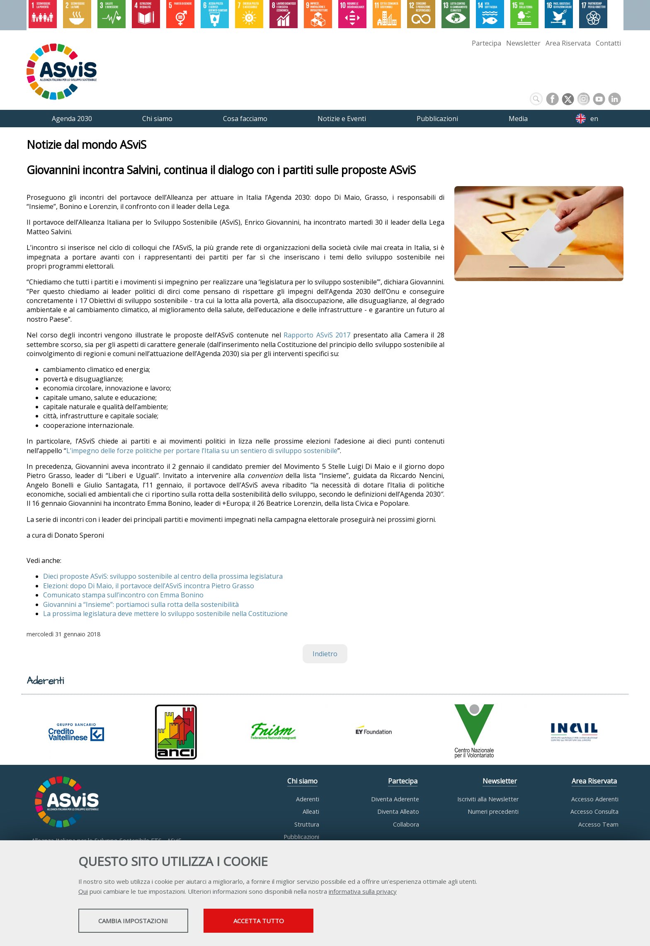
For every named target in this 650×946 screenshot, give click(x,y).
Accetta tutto (293, 921)
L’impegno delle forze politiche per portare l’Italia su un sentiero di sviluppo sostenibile (201, 450)
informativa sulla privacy (363, 892)
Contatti (608, 43)
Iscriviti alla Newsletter (488, 799)
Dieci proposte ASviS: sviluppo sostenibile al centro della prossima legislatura (163, 576)
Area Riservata (568, 43)
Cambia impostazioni (144, 921)
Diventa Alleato (398, 811)
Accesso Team (598, 824)
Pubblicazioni (301, 837)
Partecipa (486, 43)
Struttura (306, 824)
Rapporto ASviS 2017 (317, 335)
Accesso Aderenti (594, 799)
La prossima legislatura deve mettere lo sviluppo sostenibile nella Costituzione (165, 613)
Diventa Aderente (395, 799)
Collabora (406, 824)
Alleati (311, 811)
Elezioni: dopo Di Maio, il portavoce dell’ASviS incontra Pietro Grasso (148, 585)
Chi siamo (302, 781)
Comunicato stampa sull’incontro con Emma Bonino (123, 595)
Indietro (325, 653)
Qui (83, 892)
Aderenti (307, 799)
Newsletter (523, 43)
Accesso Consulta (594, 811)
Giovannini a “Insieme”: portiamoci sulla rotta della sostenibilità (141, 604)
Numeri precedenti (493, 811)
